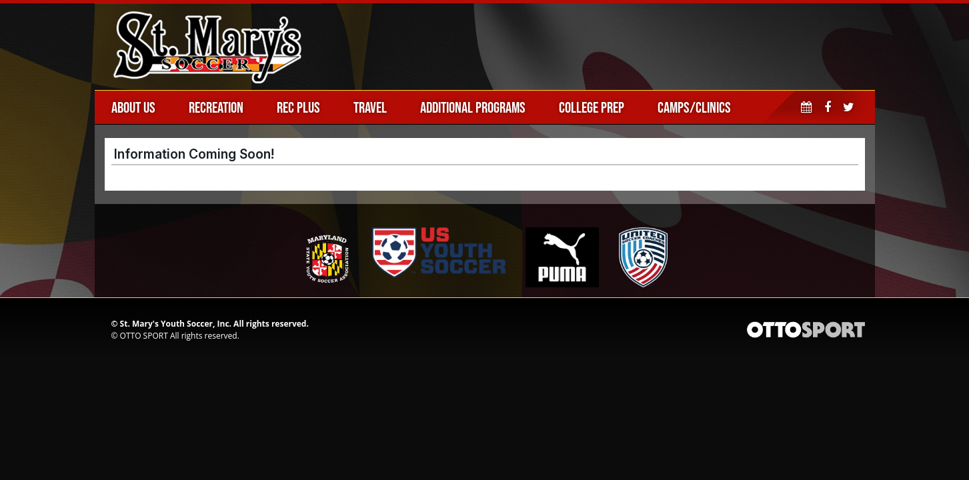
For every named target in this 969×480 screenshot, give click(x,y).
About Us (133, 107)
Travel (370, 107)
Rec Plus (298, 107)
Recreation (216, 107)
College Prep (591, 107)
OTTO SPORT (144, 335)
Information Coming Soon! (194, 154)
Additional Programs (473, 107)
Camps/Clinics (694, 107)
